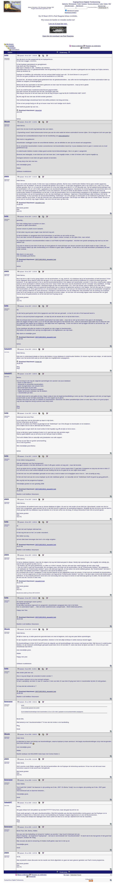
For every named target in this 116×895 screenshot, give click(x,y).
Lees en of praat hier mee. (58, 24)
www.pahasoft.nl (64, 136)
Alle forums (9, 44)
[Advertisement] (58, 889)
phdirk (6, 176)
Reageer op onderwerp (93, 46)
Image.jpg (38, 361)
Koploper (13, 48)
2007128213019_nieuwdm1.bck (45, 259)
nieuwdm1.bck (40, 203)
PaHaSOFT (8, 349)
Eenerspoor (8, 701)
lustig (6, 55)
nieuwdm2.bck (40, 581)
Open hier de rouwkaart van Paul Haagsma (58, 36)
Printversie (86, 47)
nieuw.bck (38, 110)
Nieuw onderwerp (77, 46)
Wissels (7, 121)
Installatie (11, 46)
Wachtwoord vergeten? (70, 12)
